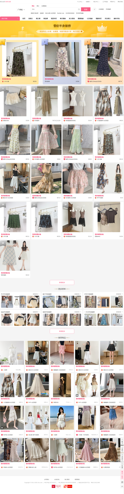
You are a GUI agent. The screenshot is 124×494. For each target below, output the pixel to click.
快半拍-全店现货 (8, 435)
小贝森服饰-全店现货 (9, 402)
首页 (23, 18)
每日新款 (63, 18)
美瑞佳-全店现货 (8, 467)
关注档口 (108, 18)
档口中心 (96, 1)
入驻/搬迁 (101, 9)
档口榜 (38, 18)
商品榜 (45, 18)
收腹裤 (42, 13)
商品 (33, 6)
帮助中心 (112, 1)
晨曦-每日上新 (32, 467)
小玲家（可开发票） (84, 435)
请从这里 (5, 1)
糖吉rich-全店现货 (33, 370)
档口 (38, 6)
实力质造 (72, 18)
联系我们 (77, 479)
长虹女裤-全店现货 (50, 13)
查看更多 (62, 331)
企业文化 (56, 479)
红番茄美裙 (106, 467)
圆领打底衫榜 (34, 13)
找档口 (30, 18)
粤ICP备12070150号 (50, 482)
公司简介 (46, 479)
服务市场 (117, 18)
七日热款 (90, 18)
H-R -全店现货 (32, 402)
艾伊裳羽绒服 (79, 13)
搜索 (85, 9)
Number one (60, 13)
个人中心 (80, 1)
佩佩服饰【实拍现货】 (59, 370)
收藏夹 (88, 1)
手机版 (105, 1)
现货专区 (54, 18)
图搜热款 (81, 18)
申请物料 (108, 9)
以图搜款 (44, 6)
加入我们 (67, 479)
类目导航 (4, 18)
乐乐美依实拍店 (70, 13)
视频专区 (99, 18)
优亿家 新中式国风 (33, 435)
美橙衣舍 (55, 402)
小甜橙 (5, 370)
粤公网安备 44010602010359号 (67, 482)
